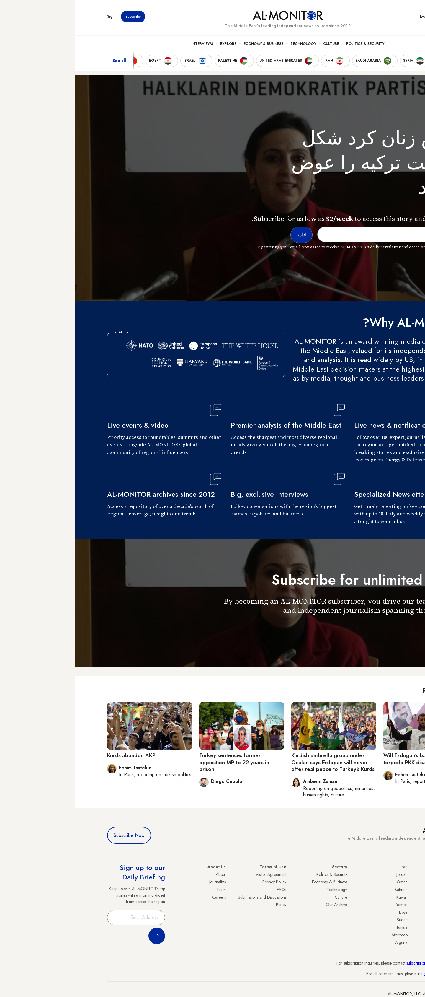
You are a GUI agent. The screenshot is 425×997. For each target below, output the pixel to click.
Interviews (127, 44)
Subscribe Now (53, 835)
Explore (153, 44)
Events (350, 17)
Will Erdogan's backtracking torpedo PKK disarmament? (342, 759)
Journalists (142, 882)
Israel (388, 905)
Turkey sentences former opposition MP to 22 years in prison (159, 762)
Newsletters (369, 17)
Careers (144, 897)
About (145, 874)
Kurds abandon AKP (56, 755)
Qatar (388, 927)
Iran (390, 889)
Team (146, 889)
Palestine (385, 912)
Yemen (326, 905)
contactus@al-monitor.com (370, 974)
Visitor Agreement (195, 874)
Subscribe (58, 17)
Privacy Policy (199, 882)
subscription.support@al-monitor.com (362, 963)
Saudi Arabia (382, 882)
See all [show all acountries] (44, 62)
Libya (328, 912)
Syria (389, 942)
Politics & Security (290, 44)
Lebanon (386, 935)
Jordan (326, 874)
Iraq (329, 867)
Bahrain (325, 889)
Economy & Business (188, 44)
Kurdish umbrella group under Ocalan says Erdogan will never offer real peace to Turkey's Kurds (257, 762)
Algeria (326, 942)
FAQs (206, 889)
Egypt (388, 920)
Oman (326, 882)
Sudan (326, 920)
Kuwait (326, 897)
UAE (389, 897)
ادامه (382, 627)
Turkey (387, 874)
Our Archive (261, 905)
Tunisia (326, 927)
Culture (256, 44)
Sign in (37, 17)
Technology (228, 44)
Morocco (324, 935)
